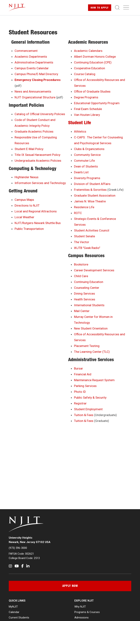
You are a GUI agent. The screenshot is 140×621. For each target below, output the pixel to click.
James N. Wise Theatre (90, 201)
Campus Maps (24, 199)
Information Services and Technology (40, 183)
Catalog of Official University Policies (40, 114)
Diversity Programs (87, 178)
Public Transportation (29, 229)
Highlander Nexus (26, 177)
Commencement (26, 51)
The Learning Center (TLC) (92, 352)
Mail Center (82, 311)
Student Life (79, 123)
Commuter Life (84, 160)
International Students (89, 305)
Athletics (80, 131)
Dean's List (81, 172)
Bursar (78, 368)
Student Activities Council (91, 230)
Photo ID (80, 392)
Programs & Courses (87, 612)
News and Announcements (33, 91)
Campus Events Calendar (32, 68)
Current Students (19, 617)
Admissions (81, 617)
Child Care (81, 276)
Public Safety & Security (90, 397)
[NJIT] (20, 8)
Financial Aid (82, 374)
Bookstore (81, 264)
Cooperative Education (89, 68)
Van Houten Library (87, 115)
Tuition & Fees (83, 415)
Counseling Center (86, 287)
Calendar (14, 612)
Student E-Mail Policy (29, 149)
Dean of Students (86, 166)
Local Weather (24, 217)
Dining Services (84, 293)
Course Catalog (84, 74)
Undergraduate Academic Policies (38, 160)
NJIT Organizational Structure (35, 97)
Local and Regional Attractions (36, 211)
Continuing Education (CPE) (93, 62)
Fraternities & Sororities (90, 189)
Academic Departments (31, 56)
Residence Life (84, 207)
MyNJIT (13, 606)
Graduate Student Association (94, 195)
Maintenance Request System (94, 380)
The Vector (81, 242)
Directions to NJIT (27, 205)
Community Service (87, 155)
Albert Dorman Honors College (95, 56)
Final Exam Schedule (88, 109)
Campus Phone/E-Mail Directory (36, 74)
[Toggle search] (117, 8)
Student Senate (84, 236)
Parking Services (85, 386)
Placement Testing (87, 346)
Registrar (80, 403)
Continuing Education (88, 282)
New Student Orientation (91, 328)
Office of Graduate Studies (92, 91)
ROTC (78, 213)
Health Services (84, 299)
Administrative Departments (34, 62)
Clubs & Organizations (89, 149)
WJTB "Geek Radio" (87, 248)
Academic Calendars (88, 51)
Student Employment (88, 409)
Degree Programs (86, 97)
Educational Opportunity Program (97, 103)
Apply (100, 8)
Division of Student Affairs (92, 184)
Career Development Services (94, 270)
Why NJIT (80, 606)
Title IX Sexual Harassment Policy (37, 155)
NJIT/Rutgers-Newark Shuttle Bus (38, 223)
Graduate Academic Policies (34, 131)
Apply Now (70, 586)
